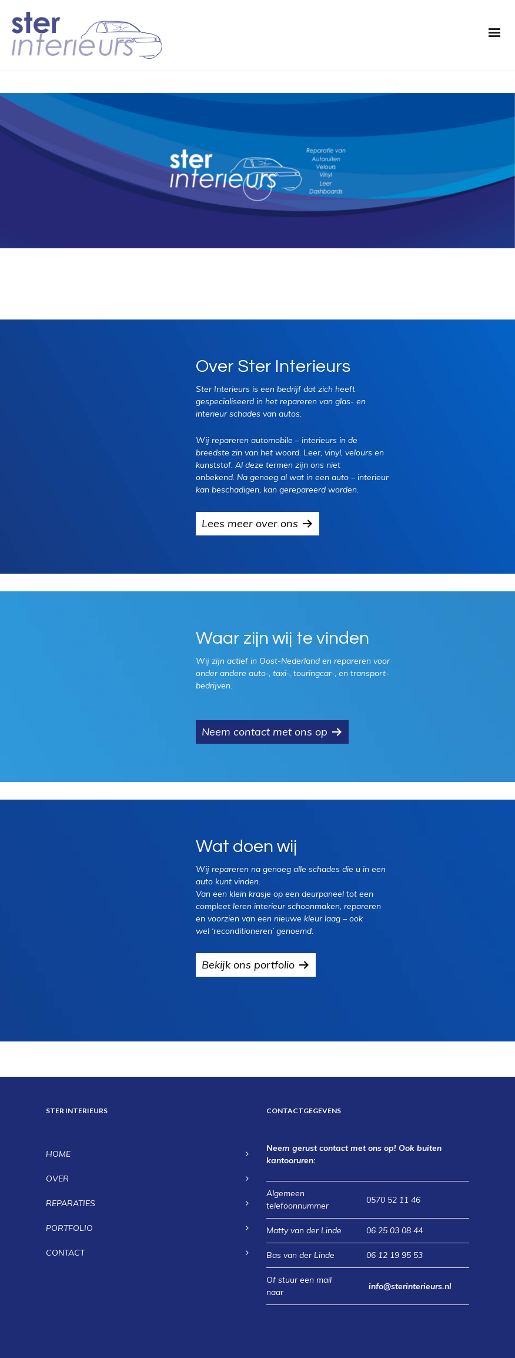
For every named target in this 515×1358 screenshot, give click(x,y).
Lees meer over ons (250, 523)
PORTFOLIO (69, 1228)
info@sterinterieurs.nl (410, 1286)
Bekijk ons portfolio (248, 964)
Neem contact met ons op (264, 731)
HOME (58, 1154)
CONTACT (65, 1252)
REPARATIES (70, 1203)
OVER (57, 1178)
